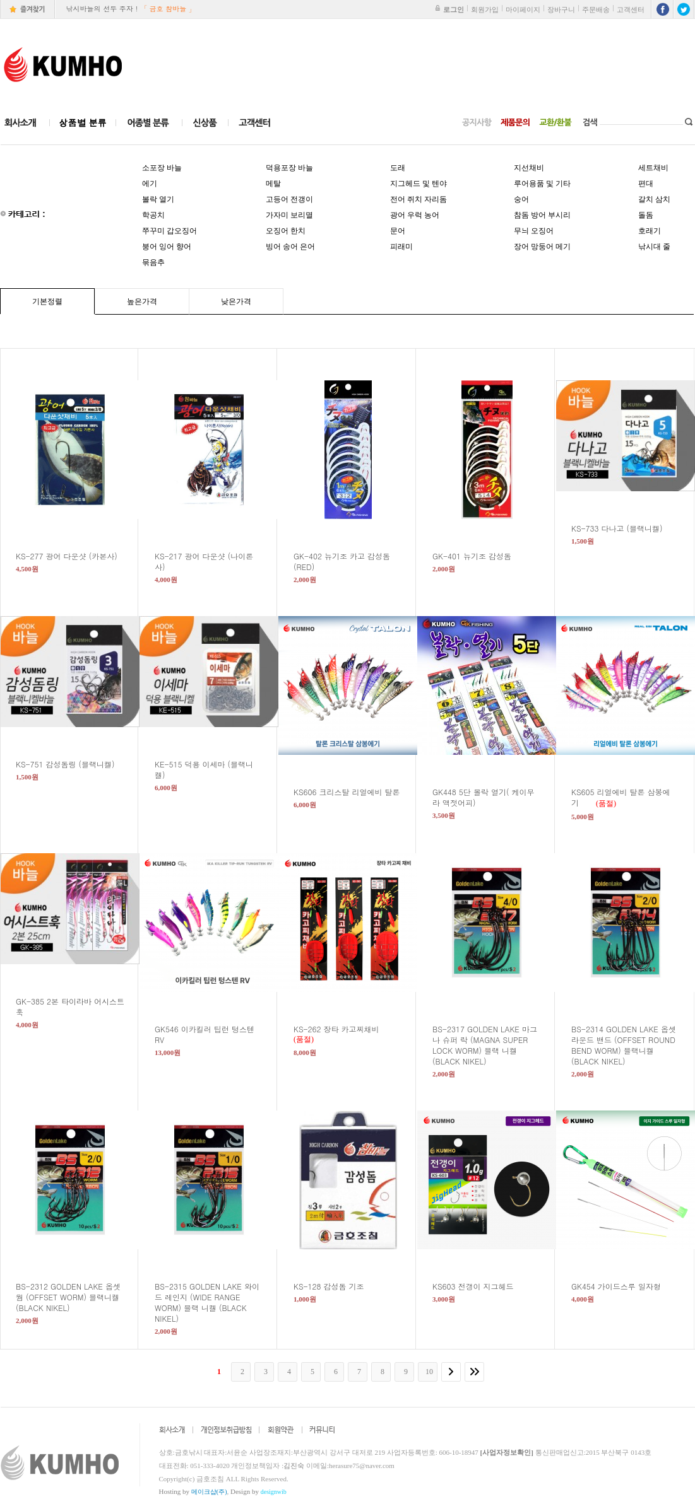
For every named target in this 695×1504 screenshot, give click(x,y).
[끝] (476, 1372)
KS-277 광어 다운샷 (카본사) (74, 556)
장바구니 (561, 9)
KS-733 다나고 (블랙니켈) (624, 528)
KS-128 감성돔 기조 (336, 1286)
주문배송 (596, 9)
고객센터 (631, 9)
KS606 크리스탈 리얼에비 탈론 (354, 791)
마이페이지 (523, 9)
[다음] (453, 1372)
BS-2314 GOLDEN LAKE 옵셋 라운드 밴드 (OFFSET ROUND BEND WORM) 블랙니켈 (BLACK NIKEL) (623, 1044)
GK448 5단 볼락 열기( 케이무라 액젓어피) (483, 797)
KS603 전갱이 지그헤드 (480, 1286)
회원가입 (485, 9)
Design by (258, 1491)
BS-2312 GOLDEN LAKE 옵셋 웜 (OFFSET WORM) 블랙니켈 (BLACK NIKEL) (68, 1297)
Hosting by (193, 1491)
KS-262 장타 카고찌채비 (344, 1028)
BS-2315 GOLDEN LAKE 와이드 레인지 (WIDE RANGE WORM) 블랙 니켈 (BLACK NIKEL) (207, 1302)
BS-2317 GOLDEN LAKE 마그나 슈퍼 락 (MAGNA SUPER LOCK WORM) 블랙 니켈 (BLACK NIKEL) (484, 1044)
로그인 (453, 9)
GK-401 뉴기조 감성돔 (479, 556)
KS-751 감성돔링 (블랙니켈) (73, 764)
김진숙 (293, 1465)
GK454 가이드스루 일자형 (623, 1286)
